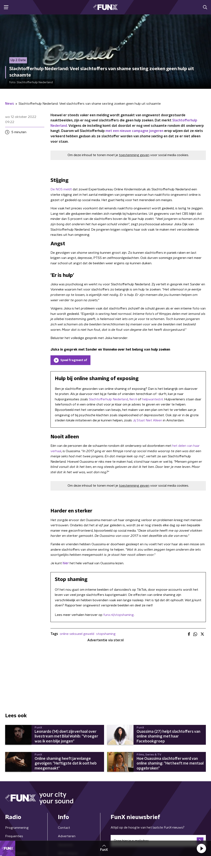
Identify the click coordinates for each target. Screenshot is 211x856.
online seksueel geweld (77, 633)
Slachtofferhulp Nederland (108, 399)
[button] (201, 848)
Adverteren (66, 836)
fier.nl (133, 399)
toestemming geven (134, 155)
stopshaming (106, 633)
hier (66, 563)
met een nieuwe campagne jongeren (134, 131)
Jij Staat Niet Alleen (147, 420)
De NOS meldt (61, 189)
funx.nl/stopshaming (118, 615)
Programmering (17, 827)
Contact (64, 827)
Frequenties (14, 836)
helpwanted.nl (152, 399)
